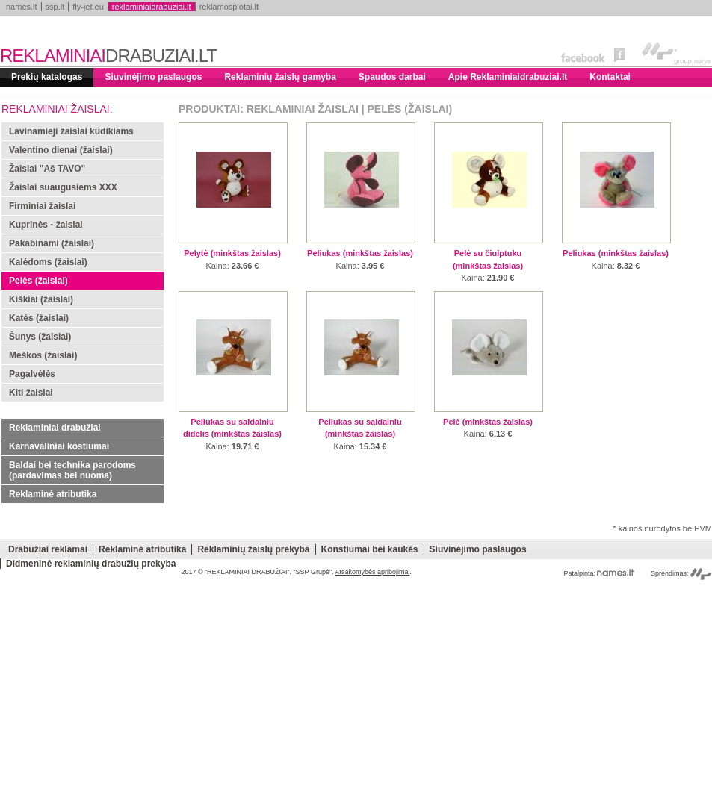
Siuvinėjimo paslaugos (153, 77)
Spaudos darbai (392, 77)
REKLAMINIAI (108, 56)
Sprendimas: (681, 573)
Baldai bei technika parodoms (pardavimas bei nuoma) (72, 470)
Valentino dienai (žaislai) (61, 150)
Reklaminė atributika (52, 494)
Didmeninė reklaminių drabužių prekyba (91, 563)
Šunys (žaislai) (40, 336)
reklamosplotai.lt (229, 6)
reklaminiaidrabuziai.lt (151, 6)
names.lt (21, 6)
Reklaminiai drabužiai (55, 427)
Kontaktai (610, 77)
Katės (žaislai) (39, 318)
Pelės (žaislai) (38, 280)
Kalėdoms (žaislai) (48, 262)
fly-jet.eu (88, 6)
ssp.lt (55, 6)
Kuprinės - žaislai (46, 224)
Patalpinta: (598, 573)
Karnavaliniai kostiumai (59, 446)
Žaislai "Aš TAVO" (47, 168)
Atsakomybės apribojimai (372, 572)
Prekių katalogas (46, 77)
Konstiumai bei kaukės (369, 549)
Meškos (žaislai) (43, 355)
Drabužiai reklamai (47, 549)
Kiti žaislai (31, 392)
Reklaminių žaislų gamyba (279, 77)
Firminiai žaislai (42, 206)
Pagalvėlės (32, 374)
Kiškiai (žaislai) (41, 299)
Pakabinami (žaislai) (51, 243)
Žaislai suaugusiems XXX (63, 187)
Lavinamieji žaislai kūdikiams (71, 131)
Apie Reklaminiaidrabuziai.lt (507, 77)
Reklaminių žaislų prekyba (253, 549)
